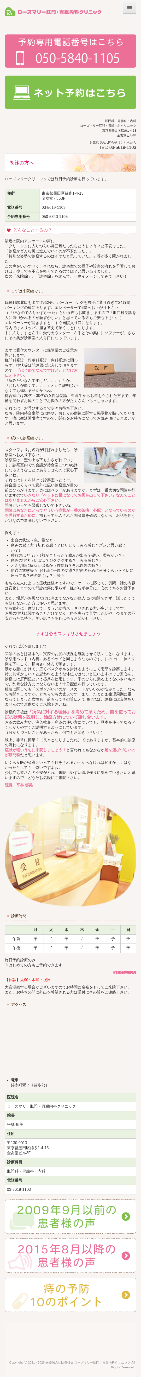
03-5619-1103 (122, 147)
